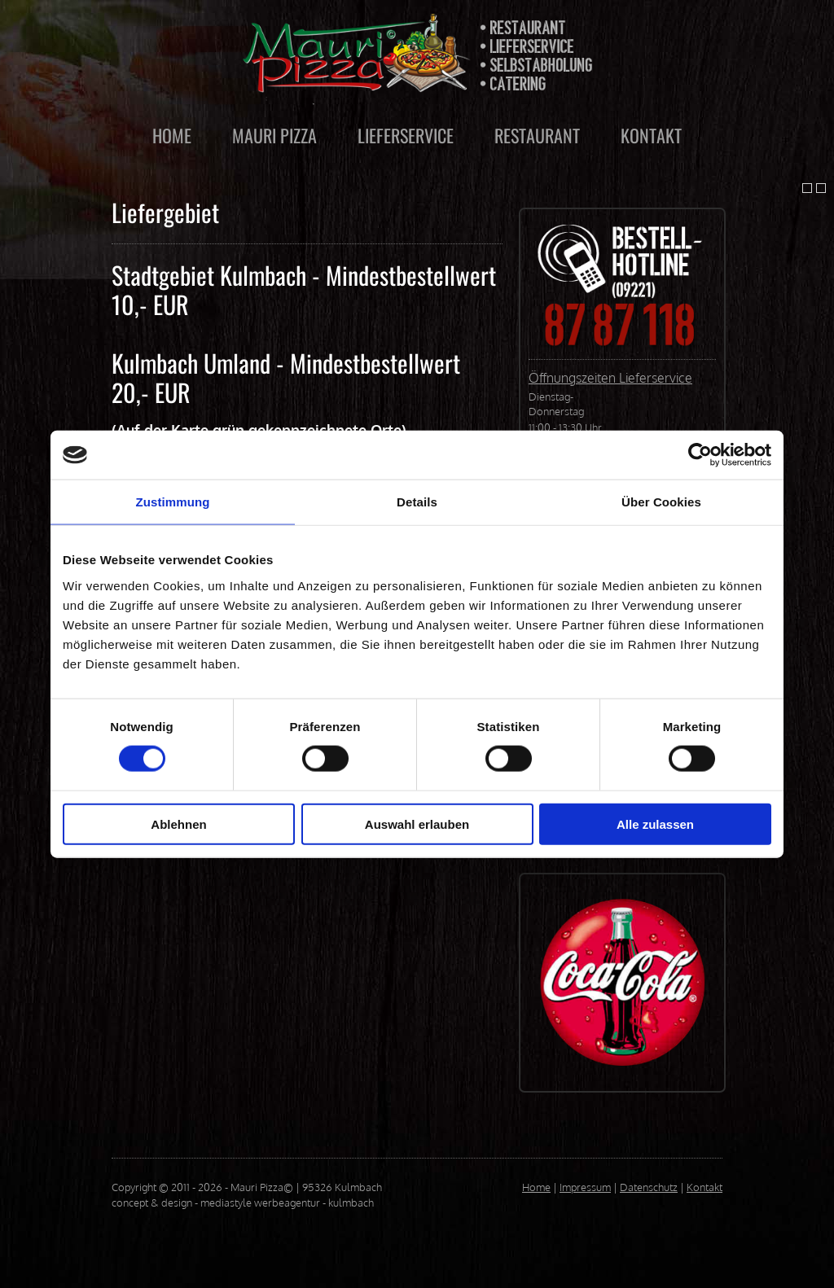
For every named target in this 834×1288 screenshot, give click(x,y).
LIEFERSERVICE (406, 135)
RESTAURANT (537, 135)
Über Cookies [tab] (661, 502)
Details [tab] (417, 502)
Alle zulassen (655, 823)
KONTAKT (651, 135)
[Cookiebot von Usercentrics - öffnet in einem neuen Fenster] (700, 455)
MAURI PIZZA (274, 135)
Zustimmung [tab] (173, 502)
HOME (171, 135)
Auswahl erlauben (417, 823)
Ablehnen (178, 823)
